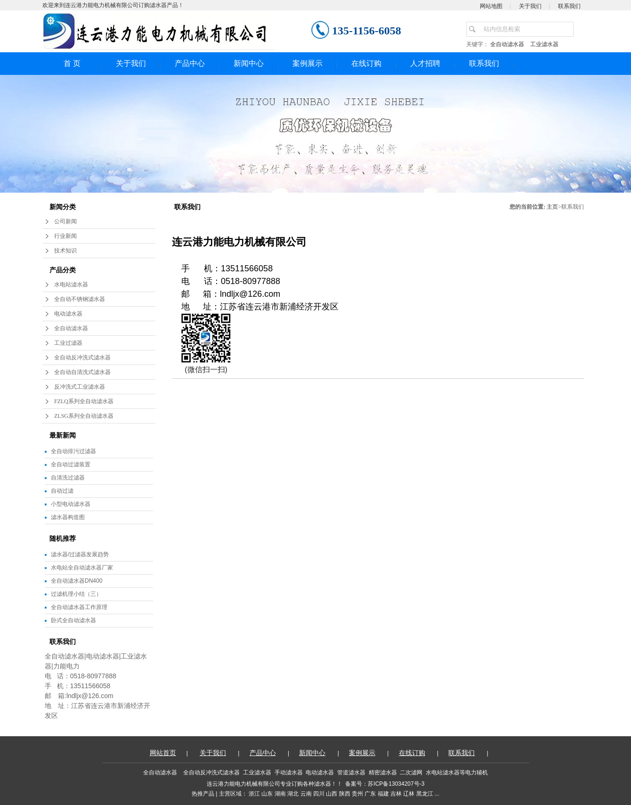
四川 (318, 793)
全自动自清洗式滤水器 (82, 372)
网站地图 (491, 6)
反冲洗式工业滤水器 (79, 386)
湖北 (293, 793)
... (437, 793)
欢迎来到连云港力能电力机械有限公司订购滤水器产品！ (113, 5)
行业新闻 (65, 236)
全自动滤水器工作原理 (79, 607)
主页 (552, 206)
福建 (383, 793)
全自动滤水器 (508, 44)
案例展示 (307, 63)
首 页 (72, 63)
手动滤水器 (289, 772)
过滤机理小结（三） (76, 594)
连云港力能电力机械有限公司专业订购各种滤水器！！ (274, 784)
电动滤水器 (68, 313)
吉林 (396, 793)
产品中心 (190, 63)
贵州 (357, 793)
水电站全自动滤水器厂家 (82, 567)
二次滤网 (411, 772)
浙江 (254, 793)
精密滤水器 (383, 772)
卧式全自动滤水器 (73, 620)
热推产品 (203, 793)
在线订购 (366, 63)
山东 (267, 793)
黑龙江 (424, 793)
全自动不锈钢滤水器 (79, 299)
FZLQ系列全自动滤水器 (83, 401)
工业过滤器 (68, 343)
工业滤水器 (544, 44)
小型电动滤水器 (70, 504)
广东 (370, 793)
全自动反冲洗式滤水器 (82, 357)
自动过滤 (62, 491)
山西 (331, 793)
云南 (306, 793)
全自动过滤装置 (70, 464)
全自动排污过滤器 (73, 451)
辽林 (408, 793)
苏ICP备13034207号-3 (396, 784)
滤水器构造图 (68, 517)
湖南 (280, 793)
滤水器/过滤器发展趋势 (80, 554)
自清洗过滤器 (68, 477)
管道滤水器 (351, 772)
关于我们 (530, 6)
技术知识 (65, 250)
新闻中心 (249, 63)
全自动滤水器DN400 (76, 580)
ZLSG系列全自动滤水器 (83, 416)
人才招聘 (425, 63)
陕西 (344, 793)
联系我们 (569, 6)
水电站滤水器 (71, 284)
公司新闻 (65, 221)
